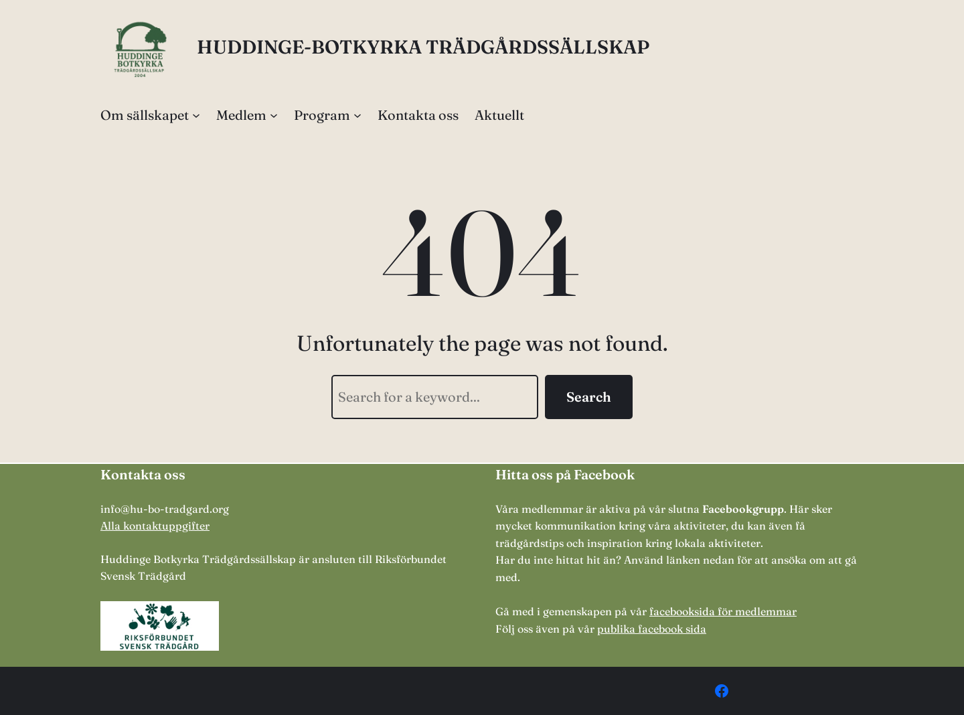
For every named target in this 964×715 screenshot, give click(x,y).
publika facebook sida (651, 628)
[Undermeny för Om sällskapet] (196, 115)
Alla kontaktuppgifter (155, 525)
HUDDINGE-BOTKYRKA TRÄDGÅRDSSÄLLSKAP (423, 46)
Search (588, 396)
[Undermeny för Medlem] (274, 115)
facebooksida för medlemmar (723, 611)
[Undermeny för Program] (357, 115)
